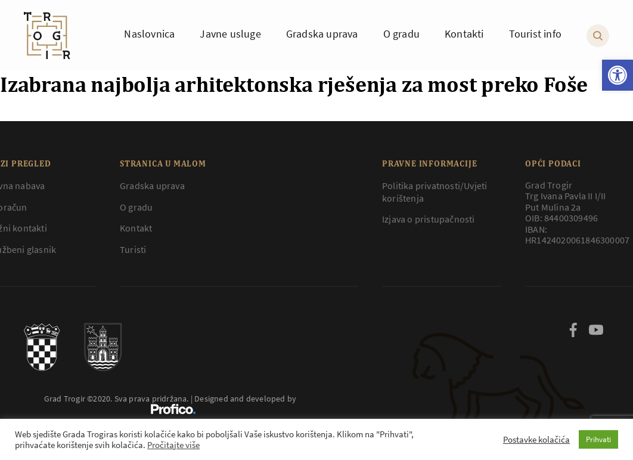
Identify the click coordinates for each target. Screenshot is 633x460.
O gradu (136, 207)
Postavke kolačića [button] (536, 439)
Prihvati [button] (598, 439)
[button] (617, 75)
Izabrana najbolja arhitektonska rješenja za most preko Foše (294, 84)
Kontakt (136, 228)
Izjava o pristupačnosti (428, 219)
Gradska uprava (152, 186)
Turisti (133, 249)
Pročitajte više (173, 445)
